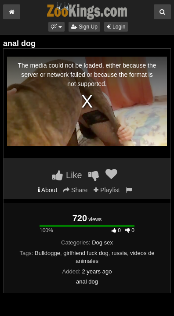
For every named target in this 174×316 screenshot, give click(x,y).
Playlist (107, 190)
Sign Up (84, 27)
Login (116, 27)
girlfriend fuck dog (86, 253)
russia (119, 253)
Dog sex (102, 242)
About (48, 190)
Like (67, 175)
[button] (56, 27)
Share (75, 190)
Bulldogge (47, 253)
